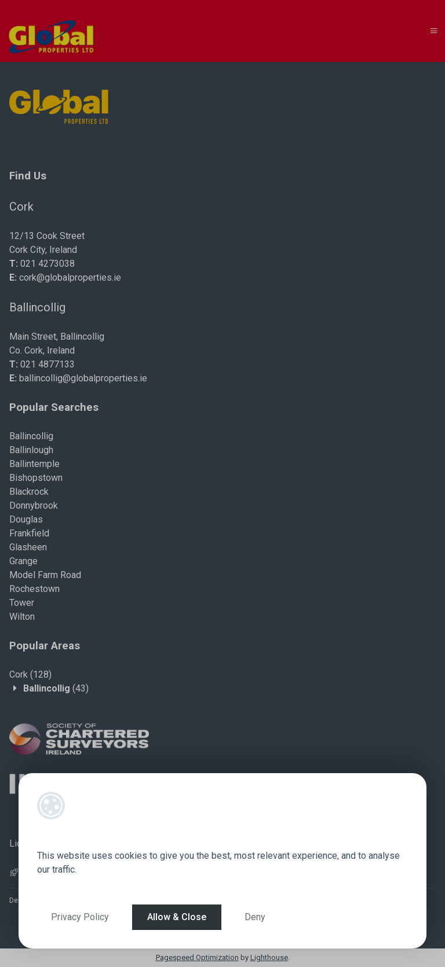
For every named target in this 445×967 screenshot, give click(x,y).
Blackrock (29, 491)
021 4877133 (47, 364)
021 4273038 (47, 263)
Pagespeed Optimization (197, 957)
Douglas (26, 519)
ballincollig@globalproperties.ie (83, 378)
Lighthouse (269, 957)
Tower (21, 602)
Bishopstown (36, 477)
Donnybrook (33, 505)
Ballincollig (31, 436)
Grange (23, 561)
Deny (255, 916)
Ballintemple (34, 463)
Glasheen (28, 547)
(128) (30, 674)
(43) (56, 688)
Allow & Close (176, 916)
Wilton (22, 616)
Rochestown (34, 588)
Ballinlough (31, 449)
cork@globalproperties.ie (70, 277)
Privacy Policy (80, 916)
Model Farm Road (45, 574)
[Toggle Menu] (434, 31)
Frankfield (29, 533)
